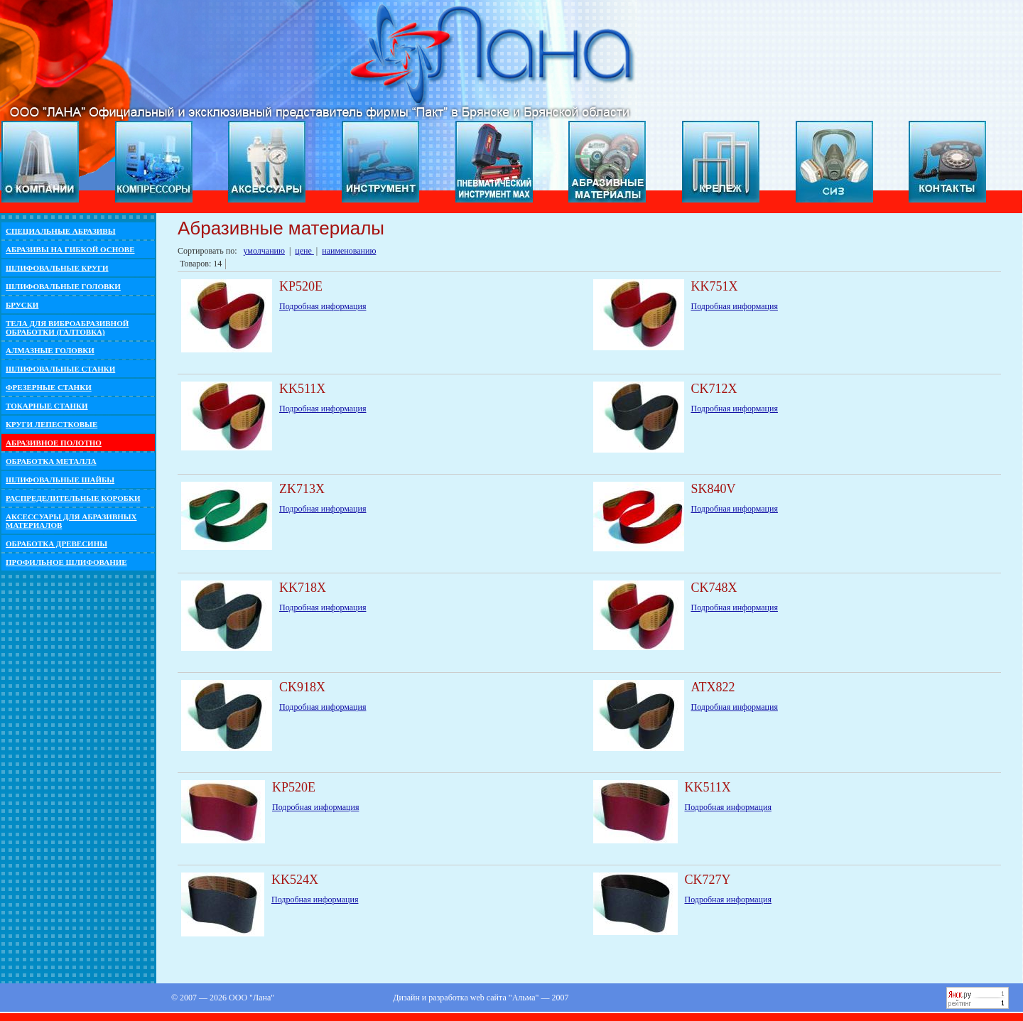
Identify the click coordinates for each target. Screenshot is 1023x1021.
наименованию (349, 251)
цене (304, 251)
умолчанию (264, 251)
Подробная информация (322, 306)
